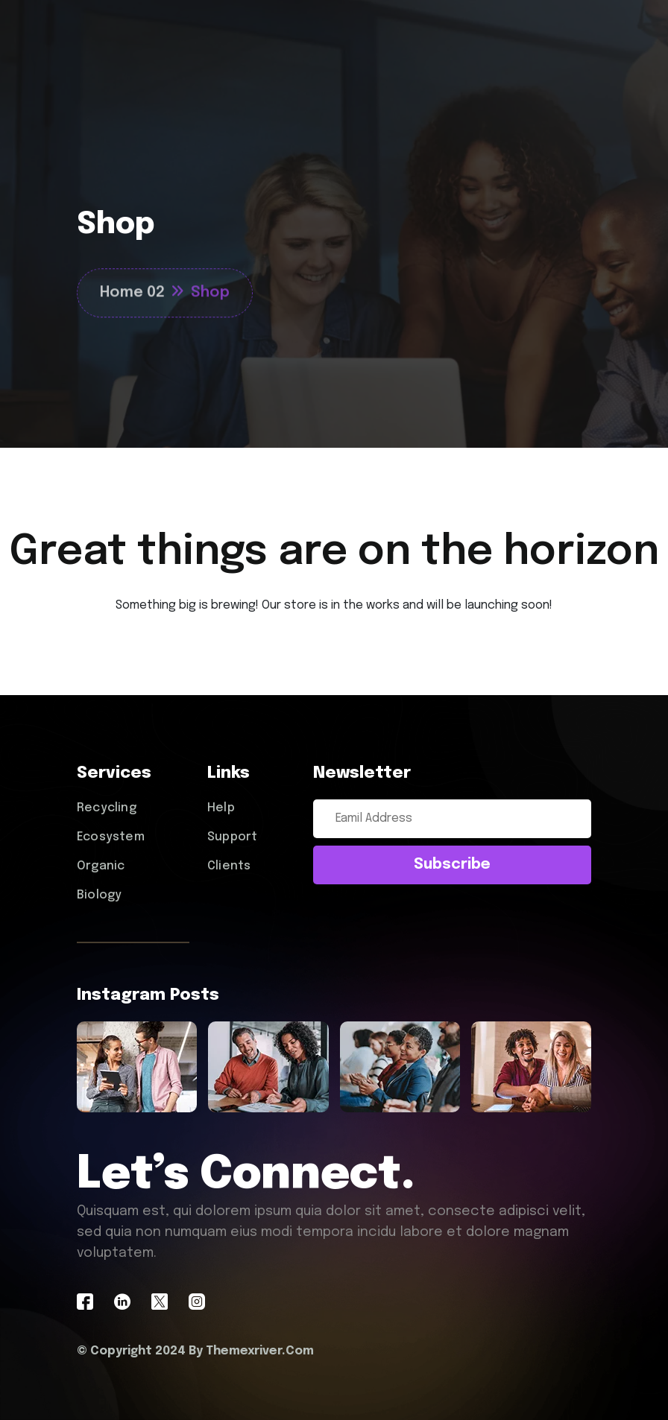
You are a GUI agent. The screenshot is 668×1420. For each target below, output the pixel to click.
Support (232, 837)
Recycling (106, 808)
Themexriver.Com (260, 1351)
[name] (137, 1066)
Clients (228, 866)
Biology (99, 895)
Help (221, 808)
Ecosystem (111, 837)
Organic (101, 866)
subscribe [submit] (452, 864)
